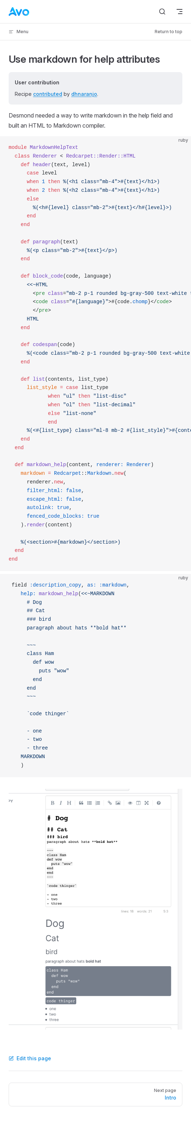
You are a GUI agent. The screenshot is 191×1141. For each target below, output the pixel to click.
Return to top (168, 31)
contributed (47, 94)
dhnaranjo (84, 94)
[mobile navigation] (179, 11)
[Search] (162, 11)
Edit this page (30, 1058)
